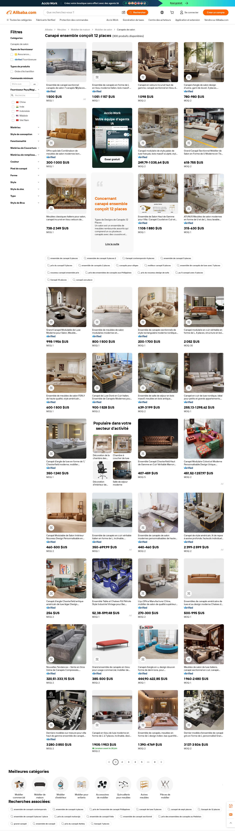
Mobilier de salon (103, 29)
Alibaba (48, 29)
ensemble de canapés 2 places (94, 265)
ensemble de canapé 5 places (175, 258)
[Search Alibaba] (83, 12)
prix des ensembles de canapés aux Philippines (108, 272)
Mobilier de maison (80, 29)
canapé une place (82, 280)
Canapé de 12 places (209, 809)
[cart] (172, 13)
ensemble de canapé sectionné (136, 816)
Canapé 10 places (57, 280)
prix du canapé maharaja (67, 816)
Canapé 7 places (100, 823)
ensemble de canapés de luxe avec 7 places (198, 265)
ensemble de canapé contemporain (29, 809)
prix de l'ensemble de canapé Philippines (109, 809)
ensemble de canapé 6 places (68, 809)
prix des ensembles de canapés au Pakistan (179, 816)
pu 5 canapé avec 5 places (189, 272)
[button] (123, 12)
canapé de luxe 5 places (148, 809)
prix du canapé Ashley (73, 823)
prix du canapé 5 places (59, 265)
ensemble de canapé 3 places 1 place (29, 816)
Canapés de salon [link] (126, 29)
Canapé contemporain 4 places (138, 258)
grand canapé (19, 823)
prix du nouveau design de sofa (153, 272)
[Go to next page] (161, 762)
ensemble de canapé (44, 823)
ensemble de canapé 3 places (62, 258)
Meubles (61, 29)
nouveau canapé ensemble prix (63, 272)
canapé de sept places (180, 809)
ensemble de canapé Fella (100, 816)
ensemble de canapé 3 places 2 (100, 258)
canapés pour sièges (127, 265)
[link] (231, 806)
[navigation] (24, 396)
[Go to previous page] (109, 762)
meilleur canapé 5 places (157, 265)
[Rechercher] (137, 12)
